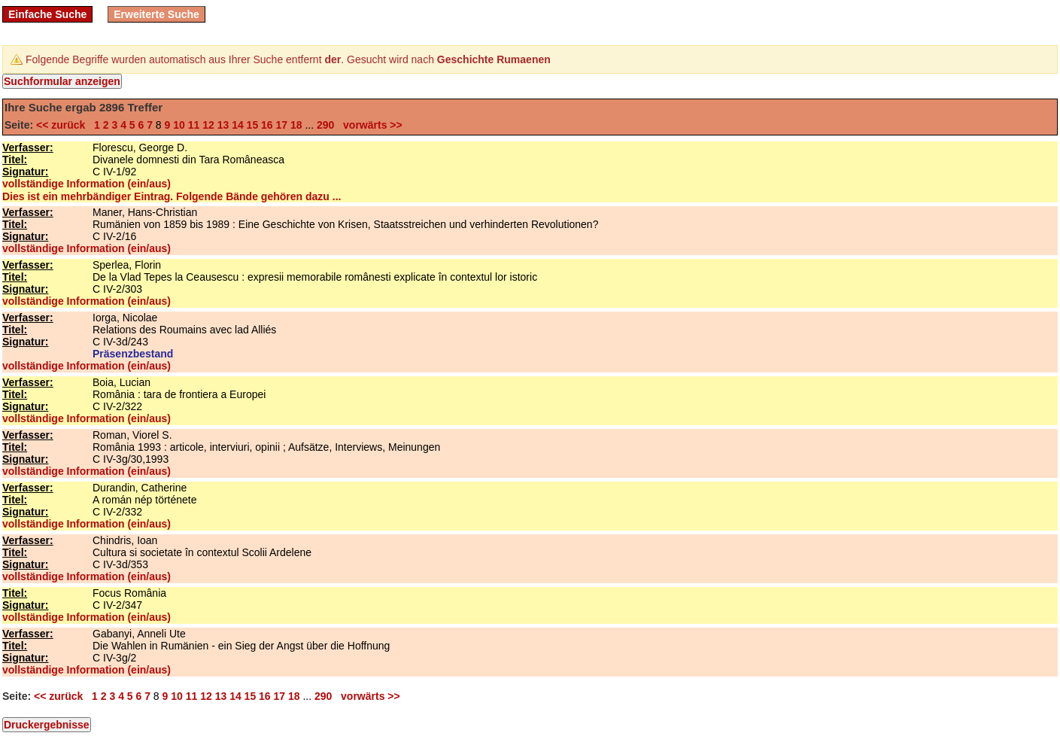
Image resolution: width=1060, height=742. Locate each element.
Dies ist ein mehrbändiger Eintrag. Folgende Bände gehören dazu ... (171, 196)
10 (179, 125)
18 (296, 125)
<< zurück (63, 125)
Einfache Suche (47, 14)
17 (282, 125)
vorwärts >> (369, 125)
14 (238, 125)
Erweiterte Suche (156, 14)
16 (267, 125)
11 (194, 125)
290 (325, 125)
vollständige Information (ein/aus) (86, 184)
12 (208, 125)
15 (253, 125)
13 (223, 125)
